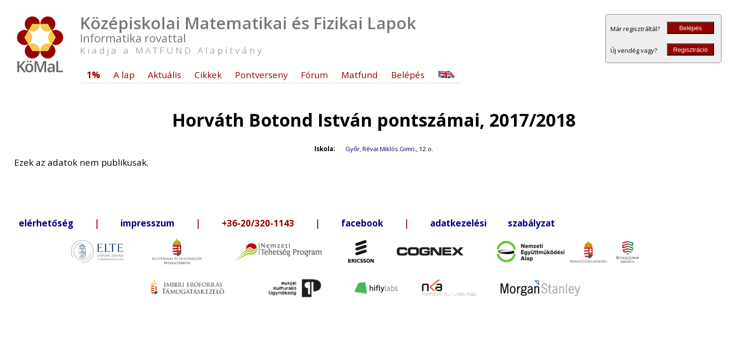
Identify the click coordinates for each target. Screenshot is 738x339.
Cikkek (208, 75)
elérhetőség (46, 223)
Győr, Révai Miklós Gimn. (380, 149)
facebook (362, 223)
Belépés (690, 28)
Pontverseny (261, 75)
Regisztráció (690, 49)
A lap (124, 75)
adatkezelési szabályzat (492, 223)
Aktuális (164, 75)
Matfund (359, 75)
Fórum (314, 75)
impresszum (147, 223)
